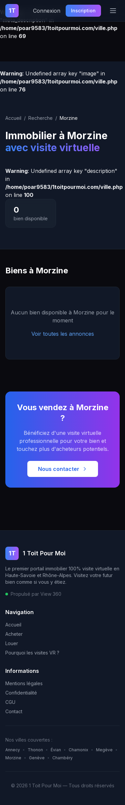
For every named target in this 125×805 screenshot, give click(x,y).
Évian (56, 749)
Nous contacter (62, 469)
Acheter (14, 634)
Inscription (83, 10)
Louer (11, 643)
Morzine (13, 757)
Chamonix (78, 749)
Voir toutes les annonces (62, 333)
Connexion (46, 10)
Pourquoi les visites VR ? (32, 652)
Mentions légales (24, 683)
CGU (10, 702)
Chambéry (62, 757)
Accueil (13, 118)
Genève (37, 757)
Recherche (40, 118)
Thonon (35, 749)
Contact (13, 711)
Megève (104, 749)
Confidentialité (21, 693)
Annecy (12, 749)
